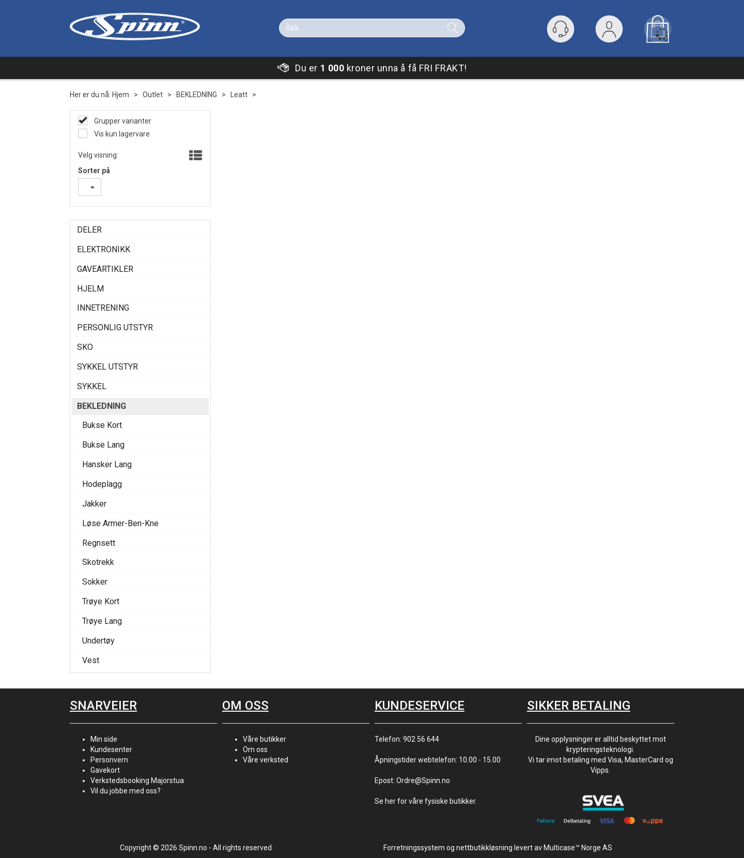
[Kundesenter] (561, 29)
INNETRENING (103, 308)
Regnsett (98, 543)
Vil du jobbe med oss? (125, 791)
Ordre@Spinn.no (423, 780)
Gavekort (105, 770)
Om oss (255, 749)
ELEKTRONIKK (103, 249)
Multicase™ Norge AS (578, 848)
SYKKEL (91, 386)
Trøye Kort (100, 601)
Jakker (94, 504)
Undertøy (98, 641)
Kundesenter (111, 749)
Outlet (153, 94)
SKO (85, 347)
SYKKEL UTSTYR (107, 367)
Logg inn (609, 31)
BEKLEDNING (196, 94)
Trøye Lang (102, 621)
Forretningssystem (414, 848)
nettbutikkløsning (484, 848)
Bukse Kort (102, 425)
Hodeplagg (102, 484)
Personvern (109, 760)
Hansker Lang (107, 464)
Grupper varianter (121, 121)
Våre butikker (264, 739)
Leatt (238, 94)
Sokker (94, 582)
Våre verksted (265, 760)
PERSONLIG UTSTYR (115, 327)
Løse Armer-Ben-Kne (120, 523)
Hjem (120, 94)
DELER (89, 230)
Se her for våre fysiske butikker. (426, 801)
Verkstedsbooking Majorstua (137, 780)
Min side (103, 739)
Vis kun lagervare (121, 134)
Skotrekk (98, 562)
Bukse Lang (103, 445)
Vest (90, 660)
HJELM (90, 289)
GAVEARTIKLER (105, 269)
